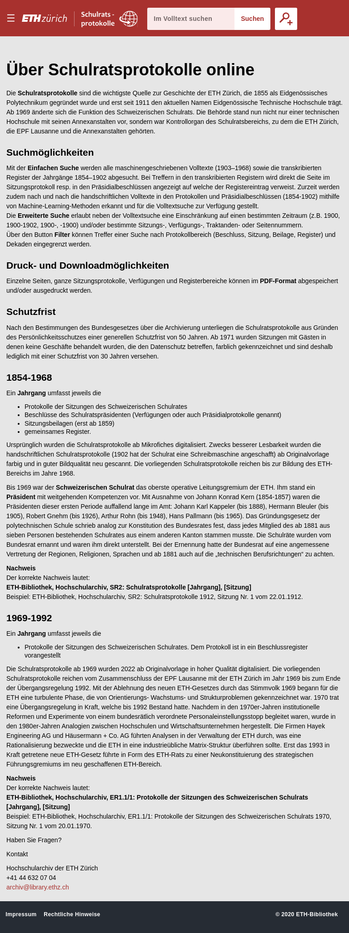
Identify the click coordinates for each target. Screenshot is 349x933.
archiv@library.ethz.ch (37, 887)
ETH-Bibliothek (317, 914)
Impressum (20, 914)
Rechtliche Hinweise (72, 914)
